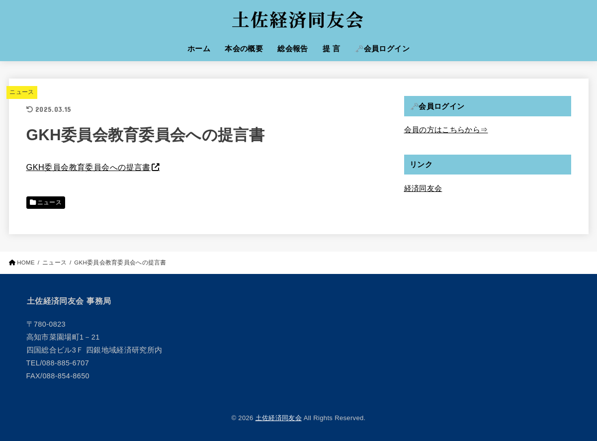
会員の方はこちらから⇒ (446, 130)
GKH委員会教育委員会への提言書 (88, 167)
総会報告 (292, 49)
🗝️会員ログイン (382, 49)
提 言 (331, 49)
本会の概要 (244, 49)
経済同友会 (423, 188)
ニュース (21, 91)
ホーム (198, 49)
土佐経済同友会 (279, 418)
